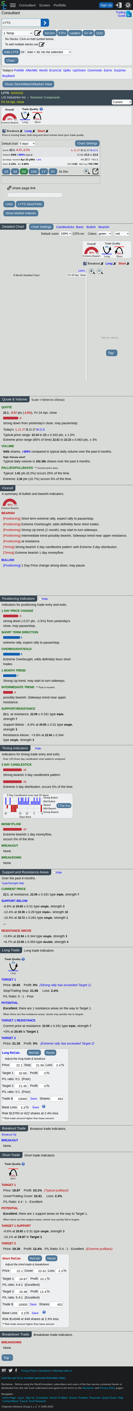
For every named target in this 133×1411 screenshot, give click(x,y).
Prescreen (95, 1397)
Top (112, 353)
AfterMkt (31, 70)
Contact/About (10, 1401)
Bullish (91, 227)
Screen (44, 5)
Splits (67, 70)
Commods (94, 70)
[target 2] (20, 1086)
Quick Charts (109, 1397)
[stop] (38, 1065)
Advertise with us (62, 1370)
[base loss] (22, 1107)
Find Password (37, 1401)
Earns (108, 70)
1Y (44, 171)
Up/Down (79, 70)
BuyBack (8, 76)
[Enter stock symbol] (21, 23)
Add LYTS (11, 52)
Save (33, 1099)
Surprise (120, 70)
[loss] (57, 1065)
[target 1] (21, 1279)
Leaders (75, 33)
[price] (16, 1065)
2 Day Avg (64, 805)
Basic (80, 227)
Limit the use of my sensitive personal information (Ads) (33, 1378)
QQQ (99, 33)
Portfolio (60, 5)
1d (6, 171)
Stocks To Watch (58, 1397)
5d (24, 171)
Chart (11, 60)
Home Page (9, 1397)
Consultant (27, 5)
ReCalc (34, 1053)
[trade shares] (57, 1099)
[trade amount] (20, 1099)
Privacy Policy (29, 1370)
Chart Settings (87, 143)
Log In (20, 1397)
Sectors (50, 33)
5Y (53, 171)
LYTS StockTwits (30, 204)
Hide (45, 599)
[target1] (20, 1073)
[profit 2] (42, 1086)
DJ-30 (88, 33)
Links (9, 204)
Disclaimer (45, 1370)
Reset (50, 1053)
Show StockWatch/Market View (28, 84)
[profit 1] (42, 1073)
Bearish (103, 227)
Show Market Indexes (20, 213)
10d (34, 171)
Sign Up (106, 5)
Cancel (24, 1401)
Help (120, 1397)
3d (15, 171)
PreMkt (19, 70)
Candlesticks (65, 227)
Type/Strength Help (13, 883)
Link (38, 159)
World (43, 70)
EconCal (55, 70)
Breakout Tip (9, 1134)
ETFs (62, 33)
